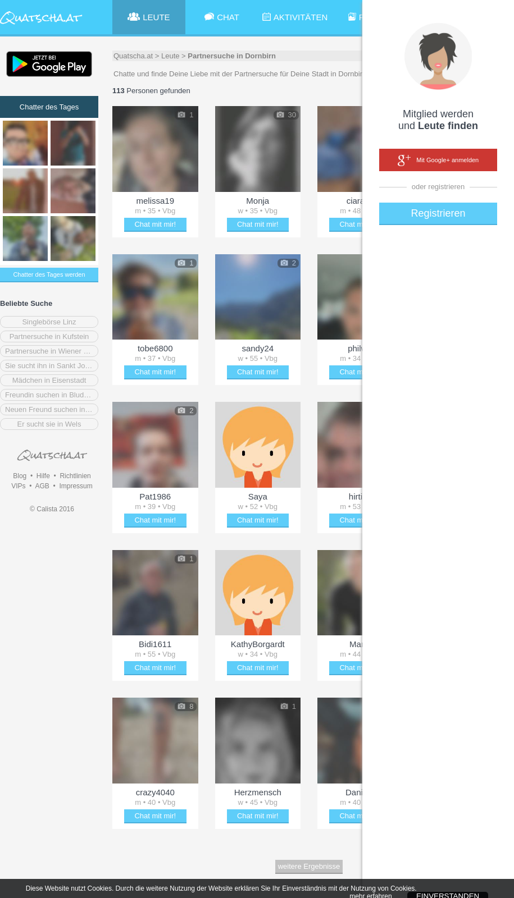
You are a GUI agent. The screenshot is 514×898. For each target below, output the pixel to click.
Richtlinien (75, 476)
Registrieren (438, 213)
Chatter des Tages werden (49, 274)
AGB (42, 486)
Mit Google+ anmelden (438, 160)
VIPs (18, 486)
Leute (170, 56)
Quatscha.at (133, 56)
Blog (19, 476)
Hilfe (43, 476)
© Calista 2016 (52, 509)
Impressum (75, 486)
